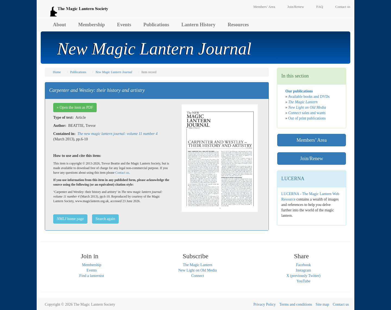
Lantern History (198, 24)
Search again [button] (105, 219)
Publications (156, 24)
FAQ (319, 7)
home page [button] (70, 219)
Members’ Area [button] (312, 140)
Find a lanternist (91, 276)
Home (57, 72)
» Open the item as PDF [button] (75, 107)
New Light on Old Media (197, 270)
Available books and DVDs (309, 97)
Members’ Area (264, 7)
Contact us (342, 7)
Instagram (303, 270)
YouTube (303, 281)
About (59, 24)
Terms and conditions (295, 304)
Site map (322, 304)
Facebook (303, 265)
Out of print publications (307, 118)
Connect (197, 276)
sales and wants (307, 113)
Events (124, 24)
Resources (238, 24)
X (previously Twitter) (303, 276)
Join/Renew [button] (311, 158)
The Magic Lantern (197, 265)
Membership (91, 24)
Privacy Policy (264, 304)
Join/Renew (295, 7)
